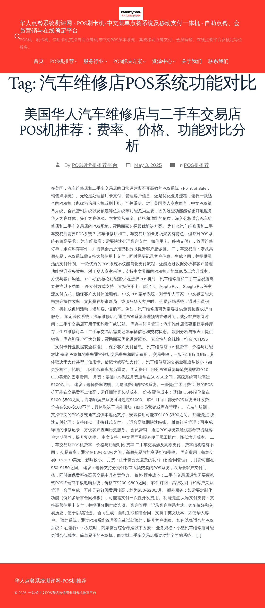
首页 (39, 61)
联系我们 (218, 61)
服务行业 (95, 61)
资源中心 (163, 61)
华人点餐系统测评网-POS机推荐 (50, 581)
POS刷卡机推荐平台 (95, 165)
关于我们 (191, 61)
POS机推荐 (63, 61)
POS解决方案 (129, 61)
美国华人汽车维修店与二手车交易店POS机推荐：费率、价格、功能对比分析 (132, 130)
